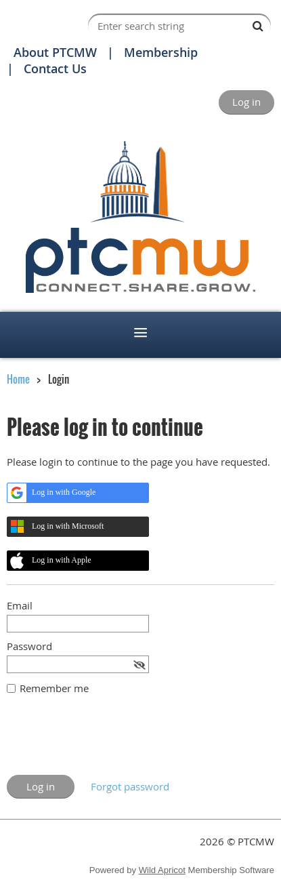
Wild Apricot (162, 870)
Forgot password (130, 786)
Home (18, 378)
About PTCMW (55, 52)
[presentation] (110, 741)
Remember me (54, 688)
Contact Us (55, 68)
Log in (246, 101)
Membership (161, 52)
